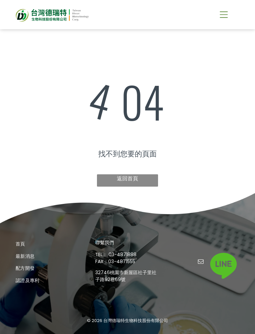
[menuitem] (48, 244)
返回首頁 (127, 178)
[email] (201, 262)
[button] (223, 15)
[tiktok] (214, 262)
